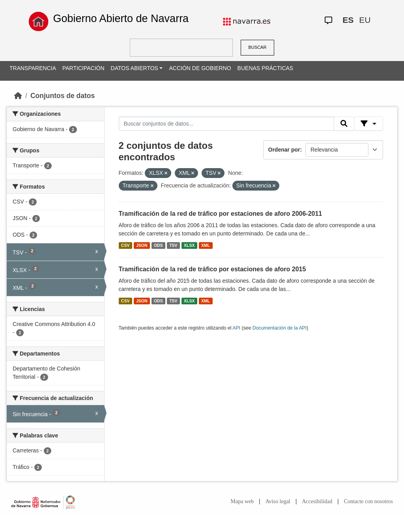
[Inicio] (18, 96)
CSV (125, 245)
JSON (142, 245)
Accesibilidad (317, 501)
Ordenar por (284, 149)
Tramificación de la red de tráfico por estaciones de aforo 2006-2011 (220, 213)
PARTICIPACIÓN (83, 68)
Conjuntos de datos (62, 96)
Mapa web (242, 501)
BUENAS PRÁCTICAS (266, 68)
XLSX (189, 245)
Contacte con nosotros (368, 501)
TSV (173, 245)
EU (364, 19)
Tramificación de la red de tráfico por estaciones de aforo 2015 (212, 269)
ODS (158, 245)
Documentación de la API (279, 328)
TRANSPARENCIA (32, 68)
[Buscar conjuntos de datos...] (226, 124)
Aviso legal (278, 501)
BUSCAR (258, 47)
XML (205, 245)
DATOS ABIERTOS (134, 68)
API (236, 328)
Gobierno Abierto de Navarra (121, 18)
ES (348, 19)
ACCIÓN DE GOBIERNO (200, 68)
